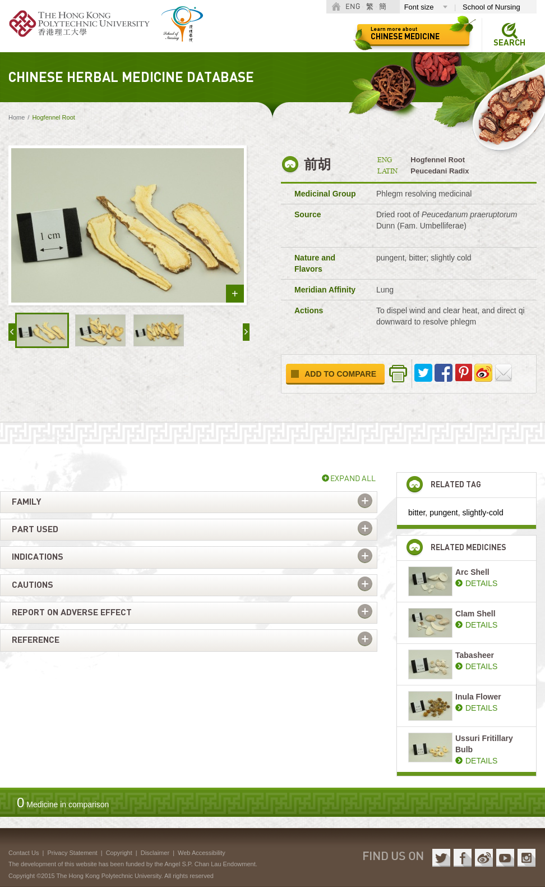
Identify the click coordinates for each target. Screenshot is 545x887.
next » (246, 332)
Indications (37, 556)
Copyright (119, 852)
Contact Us (23, 852)
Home (16, 117)
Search (509, 43)
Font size (419, 7)
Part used (35, 529)
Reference (35, 639)
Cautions (32, 584)
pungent (443, 512)
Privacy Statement (72, 852)
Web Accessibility (201, 852)
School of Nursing (491, 7)
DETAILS (481, 583)
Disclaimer (155, 852)
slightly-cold (483, 512)
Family (26, 501)
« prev (11, 332)
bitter (416, 512)
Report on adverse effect (72, 612)
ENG (352, 7)
